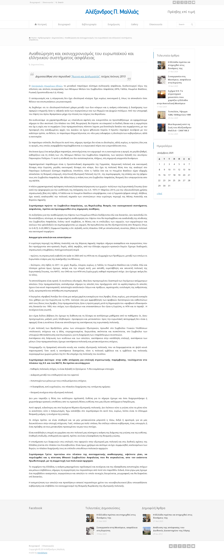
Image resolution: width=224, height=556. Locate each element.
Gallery (134, 24)
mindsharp (42, 552)
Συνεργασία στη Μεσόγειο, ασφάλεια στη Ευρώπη (179, 79)
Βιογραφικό (35, 2)
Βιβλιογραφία (89, 24)
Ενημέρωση (114, 24)
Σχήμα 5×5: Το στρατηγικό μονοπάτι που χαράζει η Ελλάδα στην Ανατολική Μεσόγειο (172, 97)
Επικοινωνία (48, 2)
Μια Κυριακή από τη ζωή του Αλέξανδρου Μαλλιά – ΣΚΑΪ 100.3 (179, 127)
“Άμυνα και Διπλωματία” (85, 76)
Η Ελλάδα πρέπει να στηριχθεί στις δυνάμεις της (179, 65)
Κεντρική (42, 24)
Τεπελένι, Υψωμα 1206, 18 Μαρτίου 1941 (179, 113)
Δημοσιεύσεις (37, 64)
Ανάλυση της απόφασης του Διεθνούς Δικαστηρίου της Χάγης (171, 529)
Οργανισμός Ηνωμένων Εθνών (46, 85)
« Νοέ (159, 193)
